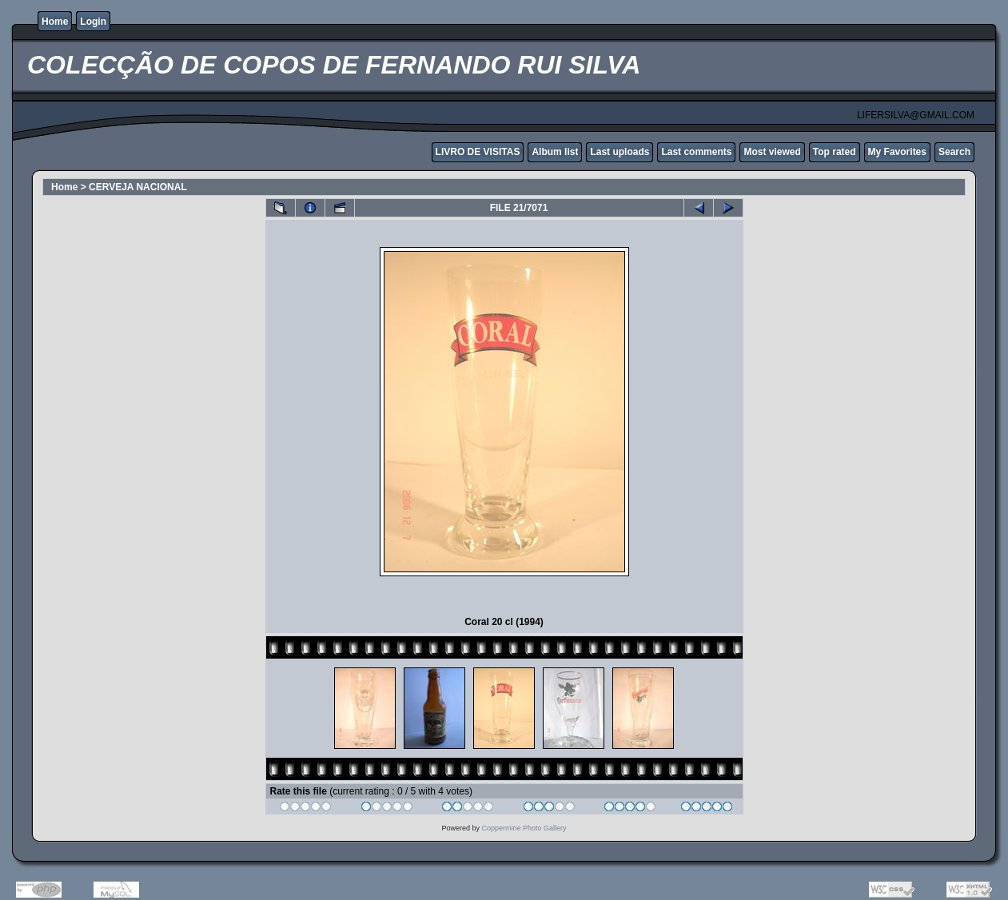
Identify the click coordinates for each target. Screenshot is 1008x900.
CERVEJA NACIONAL (138, 187)
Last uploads (619, 151)
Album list (555, 151)
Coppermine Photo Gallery (523, 828)
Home (55, 21)
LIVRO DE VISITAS (478, 151)
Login (93, 21)
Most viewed (771, 151)
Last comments (696, 151)
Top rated (834, 151)
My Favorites (897, 151)
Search (954, 151)
